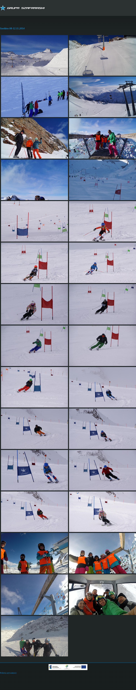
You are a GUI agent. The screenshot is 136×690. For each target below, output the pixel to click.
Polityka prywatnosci (8, 673)
